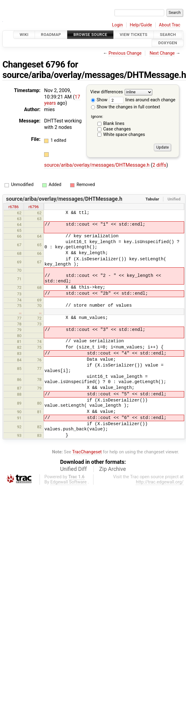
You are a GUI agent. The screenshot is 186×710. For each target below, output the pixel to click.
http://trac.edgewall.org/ (160, 482)
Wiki (24, 34)
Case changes (117, 129)
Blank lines (113, 123)
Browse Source (90, 34)
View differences (106, 92)
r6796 (33, 206)
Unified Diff (73, 469)
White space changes (124, 134)
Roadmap (51, 34)
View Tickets (133, 34)
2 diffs (159, 165)
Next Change (162, 53)
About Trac (169, 25)
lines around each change (142, 100)
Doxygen (167, 43)
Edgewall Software (68, 482)
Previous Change (125, 53)
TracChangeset (87, 452)
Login (117, 25)
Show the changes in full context (125, 107)
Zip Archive (112, 469)
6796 (55, 64)
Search (168, 34)
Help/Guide (141, 25)
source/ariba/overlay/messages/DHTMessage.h (97, 165)
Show (99, 100)
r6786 (14, 206)
